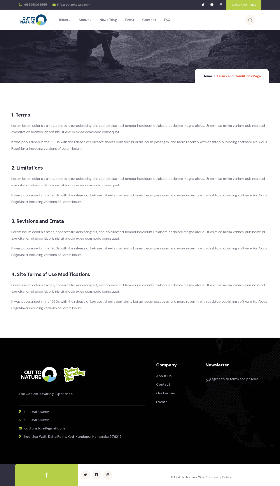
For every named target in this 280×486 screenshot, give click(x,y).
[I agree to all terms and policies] (208, 380)
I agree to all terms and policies (234, 379)
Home (207, 76)
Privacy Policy (220, 477)
